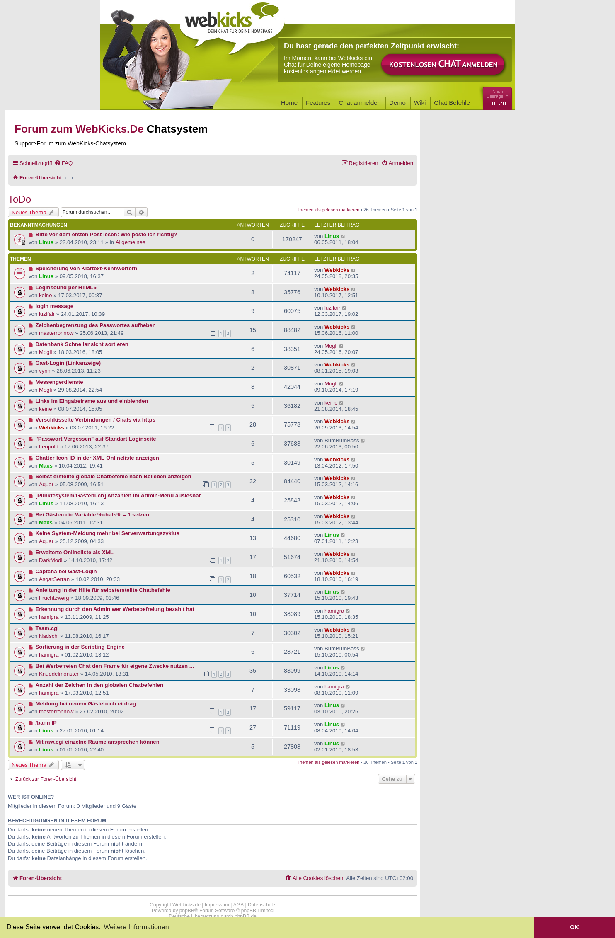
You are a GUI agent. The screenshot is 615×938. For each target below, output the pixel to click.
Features (318, 102)
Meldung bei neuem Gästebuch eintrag (86, 703)
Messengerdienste (59, 382)
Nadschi (49, 636)
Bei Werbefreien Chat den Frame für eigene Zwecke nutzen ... (115, 666)
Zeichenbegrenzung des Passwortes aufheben (96, 325)
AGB (238, 905)
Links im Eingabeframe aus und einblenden (92, 401)
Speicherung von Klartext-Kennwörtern (86, 268)
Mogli (45, 352)
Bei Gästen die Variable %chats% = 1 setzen (93, 514)
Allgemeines (130, 242)
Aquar (46, 484)
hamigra (49, 617)
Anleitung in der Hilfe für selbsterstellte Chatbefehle (103, 590)
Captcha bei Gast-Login (66, 571)
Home (289, 102)
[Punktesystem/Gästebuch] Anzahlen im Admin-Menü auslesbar (118, 495)
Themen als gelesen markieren (328, 209)
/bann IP (46, 723)
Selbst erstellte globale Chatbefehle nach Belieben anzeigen (113, 476)
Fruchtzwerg (54, 598)
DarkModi (50, 560)
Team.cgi (47, 628)
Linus (46, 242)
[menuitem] (63, 163)
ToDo (19, 199)
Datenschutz (262, 905)
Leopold (48, 447)
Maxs (46, 466)
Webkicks (337, 270)
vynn (45, 371)
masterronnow (56, 333)
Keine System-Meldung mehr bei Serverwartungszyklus (107, 533)
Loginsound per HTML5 (66, 287)
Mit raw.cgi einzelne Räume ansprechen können (98, 742)
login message (55, 306)
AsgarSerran (54, 579)
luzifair (47, 314)
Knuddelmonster (59, 674)
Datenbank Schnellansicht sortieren (82, 344)
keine (45, 295)
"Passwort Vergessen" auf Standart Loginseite (96, 439)
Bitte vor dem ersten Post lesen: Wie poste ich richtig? (106, 234)
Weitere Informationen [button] (136, 927)
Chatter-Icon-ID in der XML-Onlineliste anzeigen (97, 458)
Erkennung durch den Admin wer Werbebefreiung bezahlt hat (115, 609)
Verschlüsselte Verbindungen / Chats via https (95, 420)
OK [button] (574, 927)
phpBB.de (246, 916)
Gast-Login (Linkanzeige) (68, 363)
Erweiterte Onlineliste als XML (75, 552)
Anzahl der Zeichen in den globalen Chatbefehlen (99, 685)
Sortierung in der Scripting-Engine (80, 647)
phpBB (186, 911)
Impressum (217, 905)
